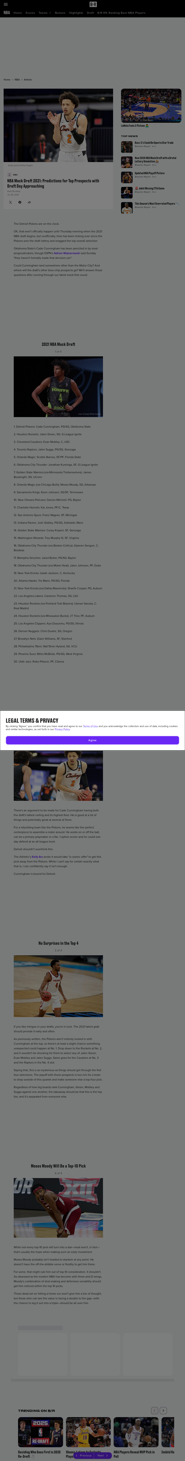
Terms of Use (90, 726)
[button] (92, 740)
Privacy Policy (62, 729)
